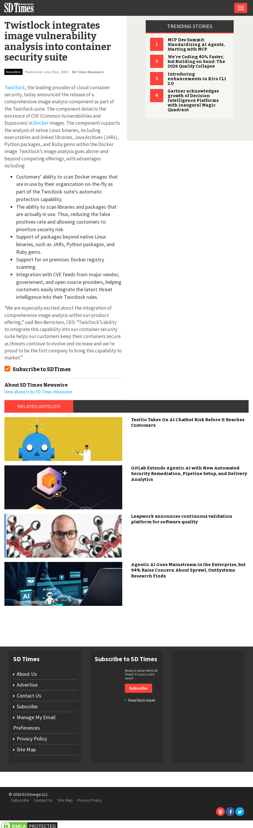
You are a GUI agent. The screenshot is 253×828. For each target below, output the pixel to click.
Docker (41, 123)
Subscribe (27, 706)
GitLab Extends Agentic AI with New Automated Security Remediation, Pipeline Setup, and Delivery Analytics (189, 473)
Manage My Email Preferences (34, 722)
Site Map (26, 749)
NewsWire (13, 72)
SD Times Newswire (88, 72)
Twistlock (14, 87)
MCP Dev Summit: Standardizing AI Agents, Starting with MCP (196, 44)
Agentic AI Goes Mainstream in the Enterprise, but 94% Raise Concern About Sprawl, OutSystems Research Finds (188, 570)
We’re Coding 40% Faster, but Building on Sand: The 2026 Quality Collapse (196, 61)
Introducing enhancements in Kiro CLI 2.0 (197, 79)
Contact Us (29, 695)
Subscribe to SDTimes (42, 369)
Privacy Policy (32, 738)
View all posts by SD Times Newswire (38, 392)
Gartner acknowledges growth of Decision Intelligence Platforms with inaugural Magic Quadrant (193, 100)
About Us (27, 674)
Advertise (27, 684)
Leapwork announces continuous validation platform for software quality (181, 519)
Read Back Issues (141, 700)
